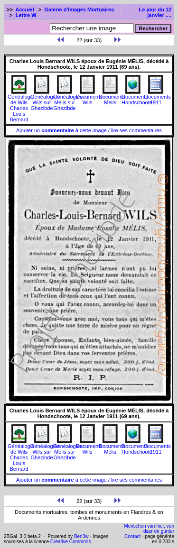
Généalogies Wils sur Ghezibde (45, 100)
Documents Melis (112, 97)
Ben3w (81, 536)
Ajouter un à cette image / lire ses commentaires (89, 130)
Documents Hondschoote (137, 97)
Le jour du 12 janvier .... (155, 12)
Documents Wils (89, 97)
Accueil (25, 9)
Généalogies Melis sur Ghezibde (68, 100)
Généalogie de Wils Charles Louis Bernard (21, 105)
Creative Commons (70, 541)
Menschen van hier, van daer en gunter (149, 528)
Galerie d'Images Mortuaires (79, 9)
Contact (132, 536)
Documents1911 (157, 97)
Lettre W (26, 15)
